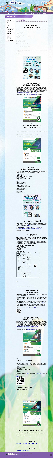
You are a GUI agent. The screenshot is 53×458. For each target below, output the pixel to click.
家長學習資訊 (9, 33)
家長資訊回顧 (9, 35)
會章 (7, 22)
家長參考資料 (9, 37)
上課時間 (8, 27)
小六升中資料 (9, 31)
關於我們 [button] (8, 13)
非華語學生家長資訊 (10, 40)
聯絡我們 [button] (44, 13)
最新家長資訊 (9, 34)
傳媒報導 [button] (38, 13)
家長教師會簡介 (9, 20)
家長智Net (8, 36)
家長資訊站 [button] (26, 13)
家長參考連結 (9, 38)
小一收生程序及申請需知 (10, 29)
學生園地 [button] (20, 13)
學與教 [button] (14, 13)
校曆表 (8, 25)
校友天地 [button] (32, 13)
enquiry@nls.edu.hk (26, 455)
